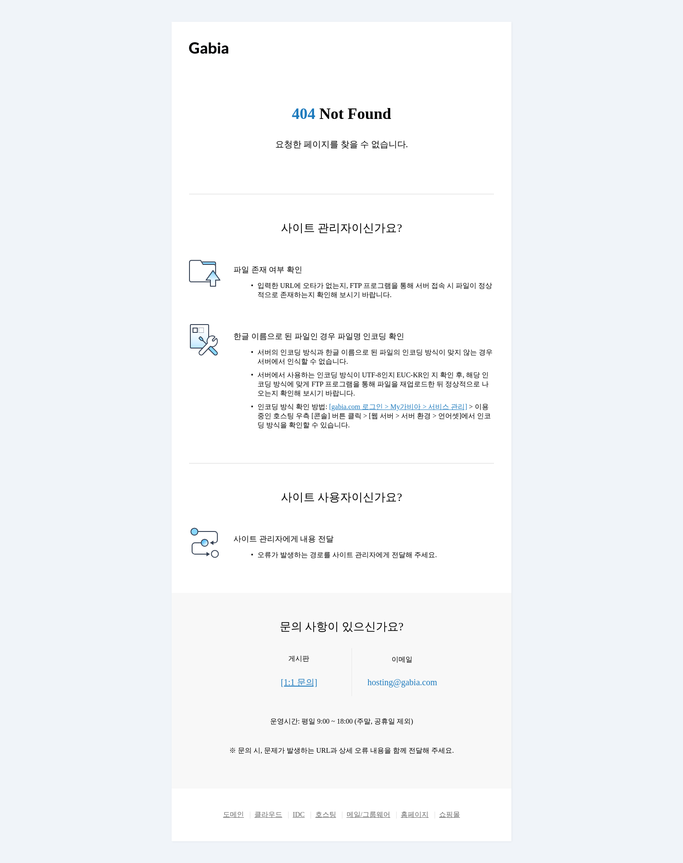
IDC (299, 814)
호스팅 (325, 814)
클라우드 (268, 814)
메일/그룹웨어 (368, 814)
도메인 (233, 814)
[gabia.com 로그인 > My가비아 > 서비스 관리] (398, 406)
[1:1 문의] (299, 682)
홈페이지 (415, 814)
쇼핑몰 (449, 814)
